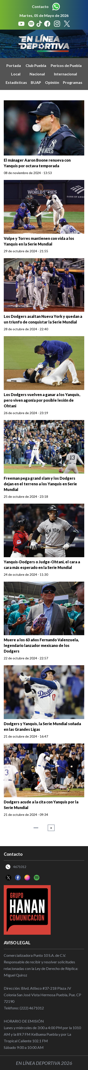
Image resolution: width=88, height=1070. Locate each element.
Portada (13, 65)
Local (15, 74)
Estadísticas (16, 82)
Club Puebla (36, 65)
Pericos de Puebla (66, 65)
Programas (72, 82)
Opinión (52, 82)
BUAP (36, 82)
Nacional (37, 74)
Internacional (65, 74)
